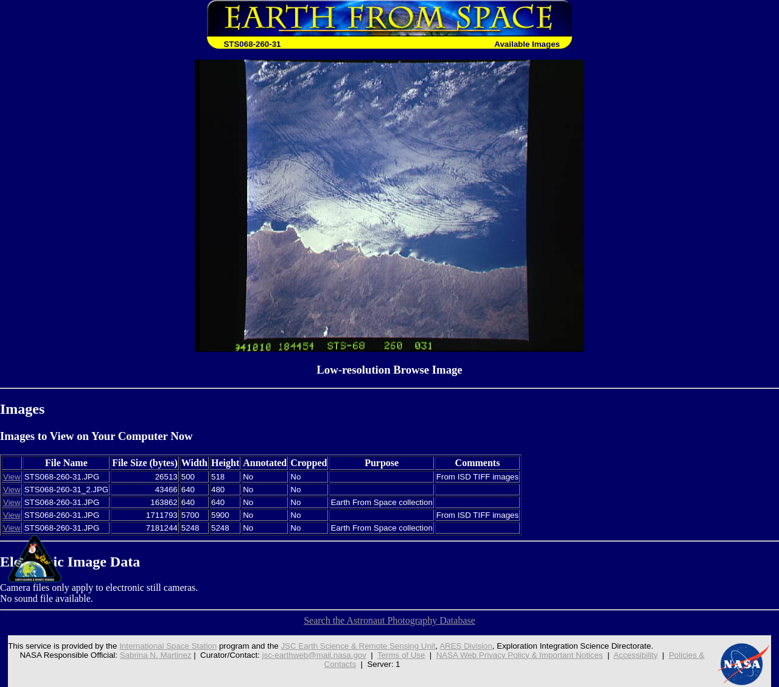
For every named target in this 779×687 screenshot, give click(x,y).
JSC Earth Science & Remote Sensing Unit (358, 645)
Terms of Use (401, 655)
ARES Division (465, 645)
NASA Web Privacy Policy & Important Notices (519, 655)
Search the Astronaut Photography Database (389, 620)
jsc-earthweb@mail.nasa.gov (314, 655)
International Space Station (168, 645)
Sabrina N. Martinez (156, 655)
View (12, 476)
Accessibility (635, 655)
